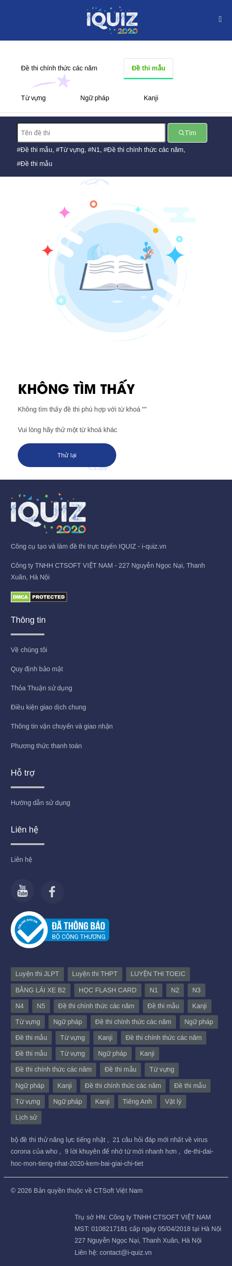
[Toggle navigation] (218, 19)
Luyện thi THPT (95, 973)
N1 (95, 149)
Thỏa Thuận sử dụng (41, 688)
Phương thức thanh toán (46, 746)
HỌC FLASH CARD (108, 990)
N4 (19, 1006)
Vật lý (173, 1101)
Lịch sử (26, 1117)
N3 (196, 990)
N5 (41, 1006)
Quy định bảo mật (37, 669)
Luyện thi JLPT (37, 973)
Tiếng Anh (137, 1101)
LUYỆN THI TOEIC (158, 973)
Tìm (187, 133)
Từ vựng (33, 98)
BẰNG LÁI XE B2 (40, 990)
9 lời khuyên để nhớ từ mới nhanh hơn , (123, 1151)
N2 (175, 990)
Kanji (151, 98)
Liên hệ (21, 859)
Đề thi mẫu (148, 68)
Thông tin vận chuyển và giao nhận (62, 726)
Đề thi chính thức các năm (59, 68)
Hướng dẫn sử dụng (40, 802)
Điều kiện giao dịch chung (48, 707)
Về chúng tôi (29, 650)
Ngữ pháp (94, 98)
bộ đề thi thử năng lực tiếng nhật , (61, 1139)
